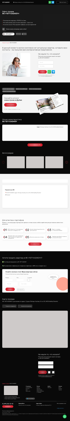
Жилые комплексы (40, 391)
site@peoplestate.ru (60, 408)
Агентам (24, 33)
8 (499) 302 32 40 (7, 404)
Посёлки (60, 388)
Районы (38, 387)
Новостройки (39, 389)
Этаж (17, 277)
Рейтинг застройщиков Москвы (9, 91)
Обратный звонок (62, 2)
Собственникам (29, 387)
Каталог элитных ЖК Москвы (21, 88)
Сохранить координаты (9, 306)
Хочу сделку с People (35, 244)
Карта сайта (28, 391)
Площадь (7, 277)
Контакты (27, 388)
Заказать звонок (7, 406)
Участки (60, 389)
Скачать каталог (10, 105)
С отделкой (30, 277)
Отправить (42, 71)
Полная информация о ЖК (35, 144)
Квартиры (38, 388)
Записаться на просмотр (25, 306)
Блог (27, 389)
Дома (60, 387)
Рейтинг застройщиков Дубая (35, 88)
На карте (18, 33)
